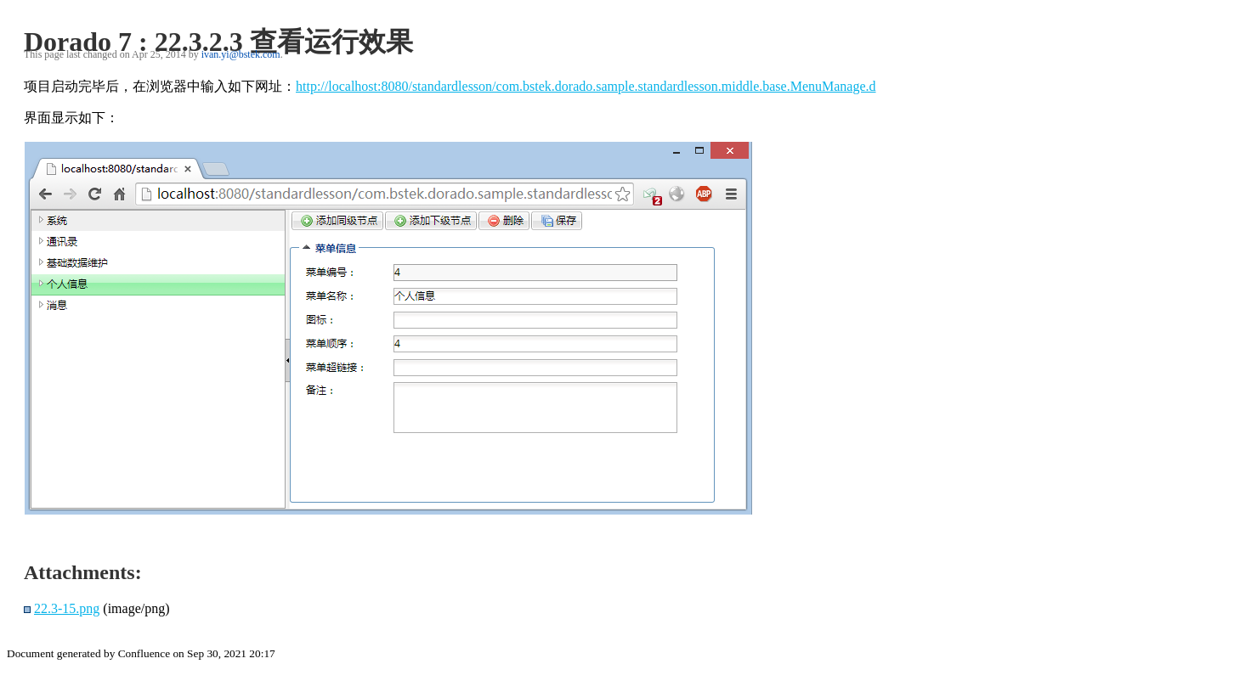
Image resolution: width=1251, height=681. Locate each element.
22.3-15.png (66, 608)
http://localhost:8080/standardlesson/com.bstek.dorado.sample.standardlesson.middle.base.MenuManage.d (586, 86)
